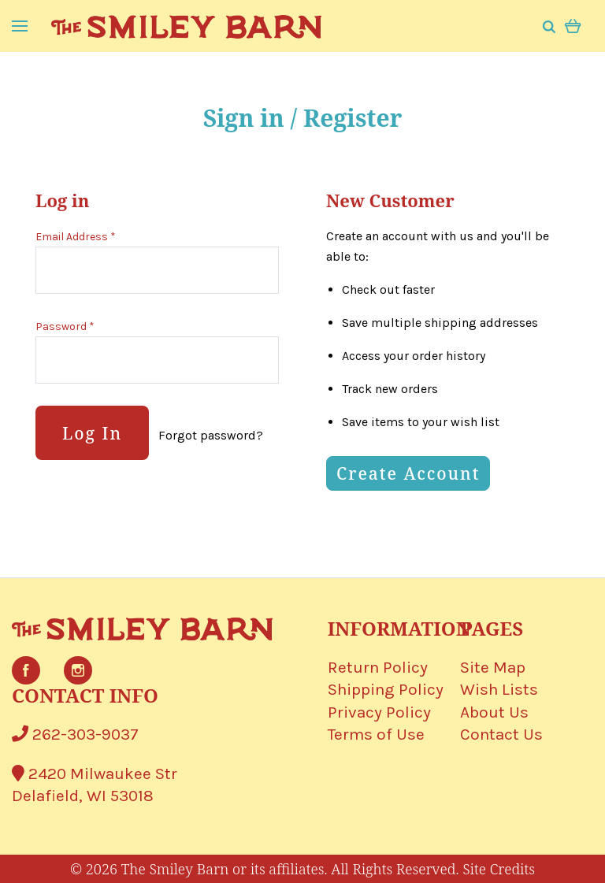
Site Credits (498, 868)
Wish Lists (499, 689)
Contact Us (501, 734)
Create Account (408, 473)
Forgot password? (210, 435)
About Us (494, 712)
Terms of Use (376, 734)
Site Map (492, 667)
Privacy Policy (379, 712)
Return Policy (378, 667)
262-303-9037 (75, 734)
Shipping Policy (386, 689)
